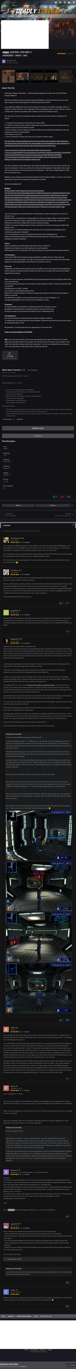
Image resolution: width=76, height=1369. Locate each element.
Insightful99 (14, 611)
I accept (71, 1365)
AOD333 (12, 1027)
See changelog (33, 370)
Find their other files (12, 63)
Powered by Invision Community (38, 1351)
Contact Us (43, 1350)
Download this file (38, 428)
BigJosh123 (14, 1170)
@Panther (11, 1210)
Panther (12, 1086)
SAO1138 (12, 61)
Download (20, 419)
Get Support (38, 436)
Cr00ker (12, 1290)
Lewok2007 (13, 1224)
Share (18, 505)
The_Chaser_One (15, 538)
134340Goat (14, 570)
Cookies (49, 1350)
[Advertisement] (25, 34)
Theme (26, 1350)
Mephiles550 (14, 639)
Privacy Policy (34, 1350)
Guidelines (23, 1366)
